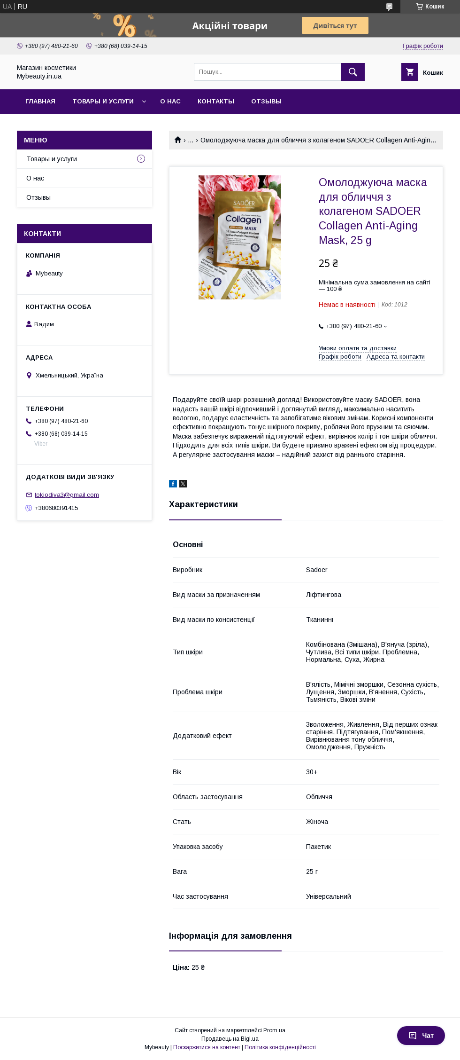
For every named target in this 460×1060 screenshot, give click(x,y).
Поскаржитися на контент (206, 1047)
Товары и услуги (103, 101)
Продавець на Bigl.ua (230, 1039)
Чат (421, 1035)
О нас (170, 101)
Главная (40, 101)
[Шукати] (353, 72)
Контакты (216, 101)
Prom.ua (274, 1030)
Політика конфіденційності (280, 1047)
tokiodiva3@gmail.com (67, 494)
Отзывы (266, 101)
